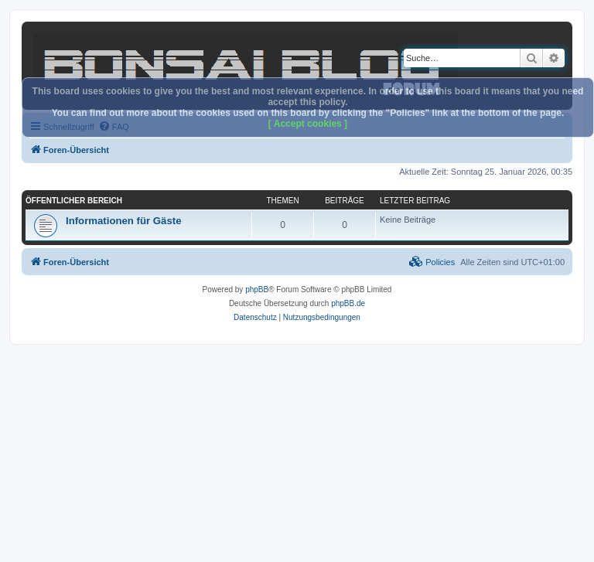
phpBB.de (348, 303)
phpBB (256, 289)
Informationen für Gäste (123, 221)
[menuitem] (432, 262)
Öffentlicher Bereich (74, 200)
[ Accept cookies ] (307, 123)
